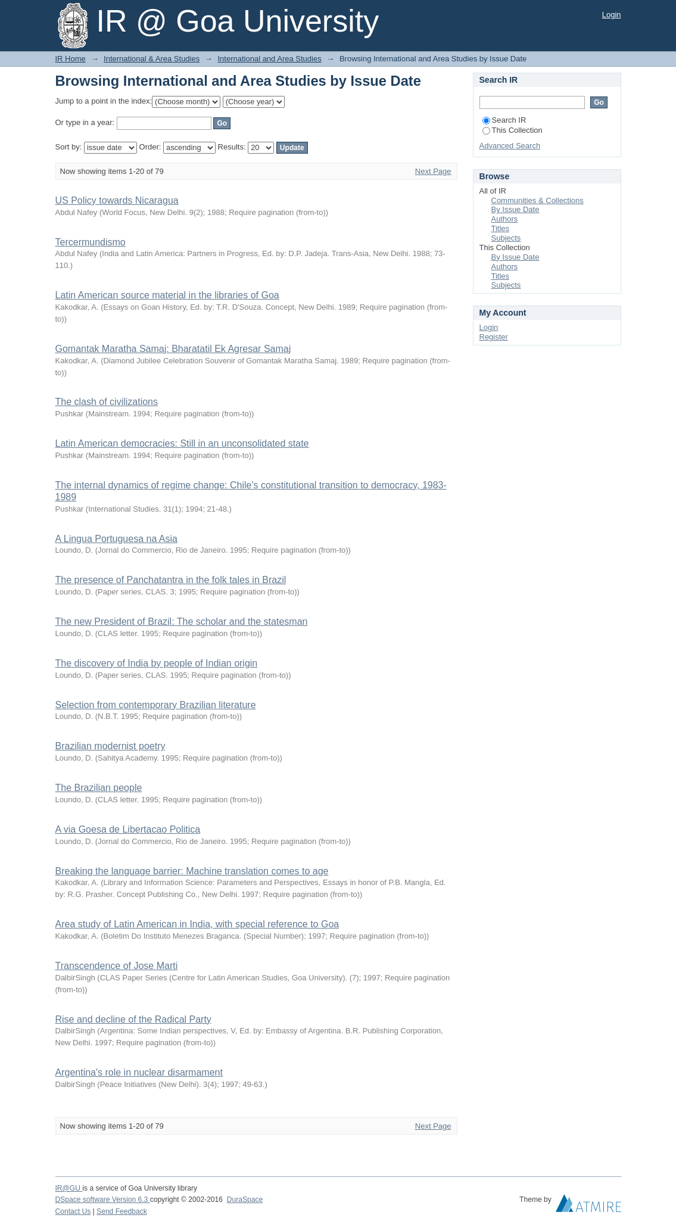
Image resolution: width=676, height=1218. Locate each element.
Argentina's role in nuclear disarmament (139, 1072)
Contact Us (73, 1211)
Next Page (433, 171)
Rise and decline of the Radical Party (133, 1019)
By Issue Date (515, 209)
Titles (500, 228)
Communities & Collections (537, 200)
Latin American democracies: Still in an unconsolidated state (182, 443)
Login (611, 14)
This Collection (512, 130)
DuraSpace (245, 1199)
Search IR (504, 120)
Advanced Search (510, 145)
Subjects (506, 237)
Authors (504, 218)
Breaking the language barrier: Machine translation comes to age (192, 871)
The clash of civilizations (106, 402)
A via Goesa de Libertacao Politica (128, 829)
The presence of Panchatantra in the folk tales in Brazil (170, 580)
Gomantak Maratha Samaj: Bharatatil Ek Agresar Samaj (173, 349)
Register (493, 336)
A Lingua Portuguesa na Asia (116, 539)
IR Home (70, 58)
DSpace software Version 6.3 (102, 1199)
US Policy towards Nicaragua (117, 200)
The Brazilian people (98, 788)
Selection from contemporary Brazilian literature (155, 705)
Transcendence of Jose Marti (116, 966)
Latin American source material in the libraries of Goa (167, 295)
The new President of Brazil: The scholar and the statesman (181, 621)
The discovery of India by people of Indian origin (156, 663)
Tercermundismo (90, 242)
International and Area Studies (269, 58)
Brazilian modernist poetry (110, 746)
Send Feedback (121, 1211)
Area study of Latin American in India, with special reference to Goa (197, 924)
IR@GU (69, 1188)
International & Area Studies (152, 58)
